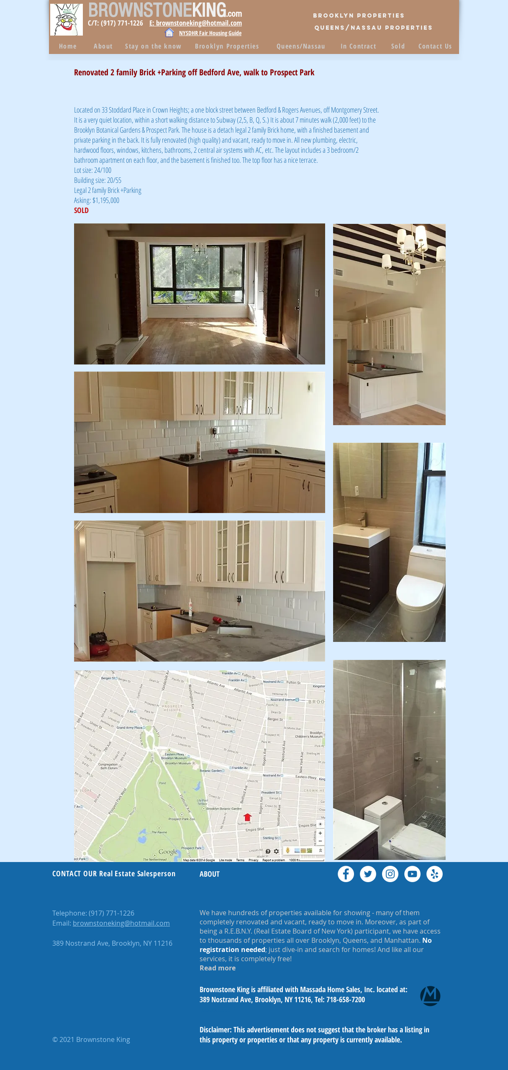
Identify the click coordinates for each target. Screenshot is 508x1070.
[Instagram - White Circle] (390, 874)
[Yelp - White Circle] (434, 874)
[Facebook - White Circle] (346, 874)
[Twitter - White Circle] (368, 874)
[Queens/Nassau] (302, 46)
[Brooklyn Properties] (358, 16)
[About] (104, 46)
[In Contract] (359, 46)
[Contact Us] (436, 46)
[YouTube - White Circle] (412, 874)
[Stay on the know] (154, 46)
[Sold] (399, 46)
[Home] (68, 46)
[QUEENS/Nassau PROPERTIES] (373, 28)
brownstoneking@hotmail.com (121, 923)
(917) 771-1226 (111, 913)
